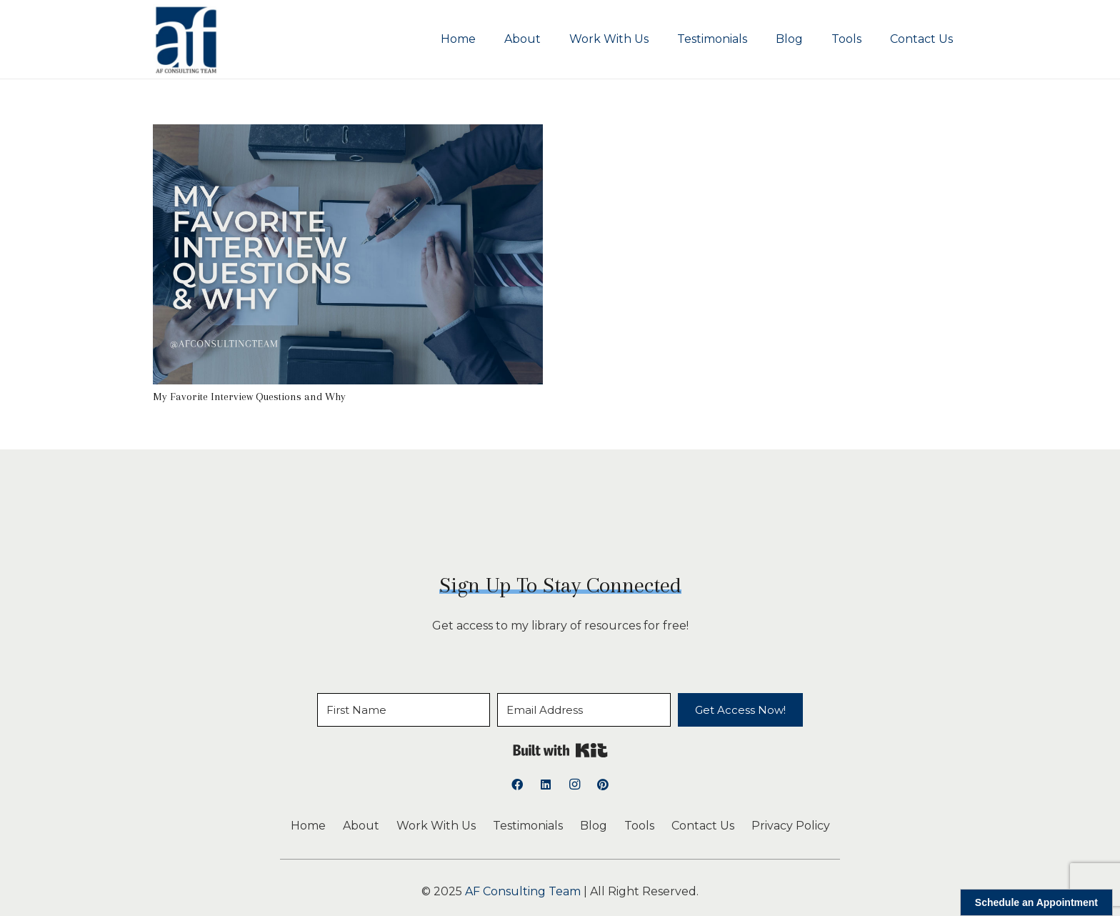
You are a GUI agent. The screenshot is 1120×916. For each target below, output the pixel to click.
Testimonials (528, 825)
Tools (639, 825)
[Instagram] (574, 784)
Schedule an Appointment (1036, 902)
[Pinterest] (603, 784)
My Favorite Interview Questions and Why (249, 396)
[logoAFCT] (186, 39)
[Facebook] (517, 784)
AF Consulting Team (523, 891)
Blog (593, 825)
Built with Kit (560, 750)
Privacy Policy (790, 825)
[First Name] (403, 710)
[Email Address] (583, 710)
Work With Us (436, 825)
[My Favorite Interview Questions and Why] (348, 134)
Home (308, 825)
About (361, 825)
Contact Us (702, 825)
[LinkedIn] (545, 784)
